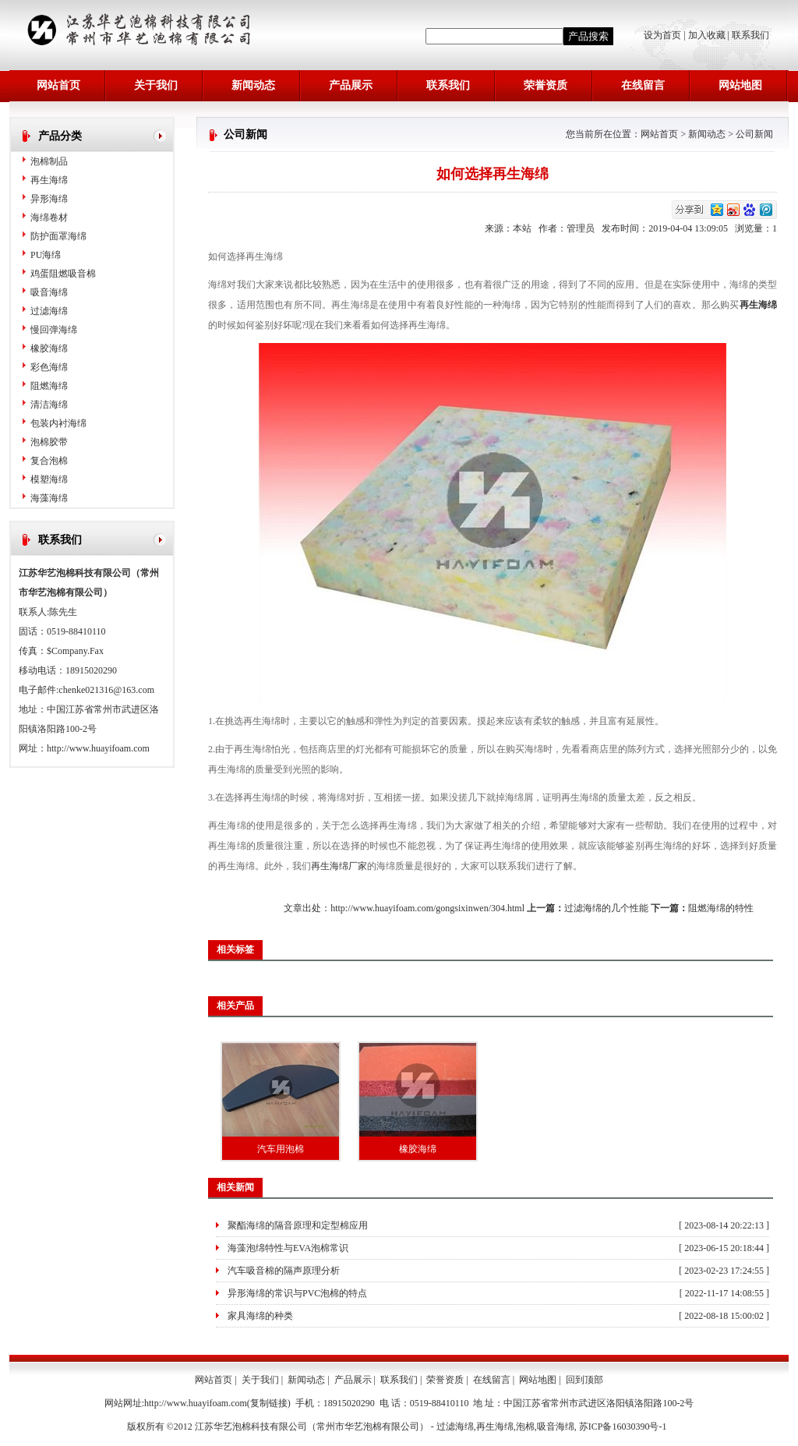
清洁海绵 (49, 404)
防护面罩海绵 (58, 236)
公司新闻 (754, 134)
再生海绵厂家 (339, 866)
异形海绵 (49, 198)
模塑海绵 (49, 479)
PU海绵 (45, 254)
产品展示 (351, 85)
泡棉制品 (49, 161)
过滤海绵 (49, 311)
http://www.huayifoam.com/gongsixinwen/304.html (427, 908)
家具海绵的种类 (260, 1315)
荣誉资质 (545, 85)
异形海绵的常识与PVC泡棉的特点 (297, 1293)
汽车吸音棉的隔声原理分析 (284, 1270)
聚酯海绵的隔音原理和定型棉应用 (298, 1225)
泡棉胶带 (49, 442)
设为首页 (663, 35)
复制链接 (269, 1403)
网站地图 (740, 85)
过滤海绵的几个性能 (606, 908)
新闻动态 (253, 85)
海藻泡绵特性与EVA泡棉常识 (288, 1248)
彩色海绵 (49, 367)
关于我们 (156, 85)
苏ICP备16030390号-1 (623, 1426)
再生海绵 (49, 180)
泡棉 (525, 1426)
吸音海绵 (49, 292)
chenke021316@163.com (106, 689)
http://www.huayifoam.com (98, 748)
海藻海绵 (49, 498)
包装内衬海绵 (58, 423)
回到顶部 (584, 1379)
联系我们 (750, 35)
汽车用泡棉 (280, 1149)
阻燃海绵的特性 (721, 908)
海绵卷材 (49, 217)
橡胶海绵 (49, 348)
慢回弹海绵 (53, 329)
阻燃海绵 (49, 385)
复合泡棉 (49, 460)
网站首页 (58, 85)
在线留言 (643, 85)
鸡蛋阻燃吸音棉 (63, 273)
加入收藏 (707, 35)
